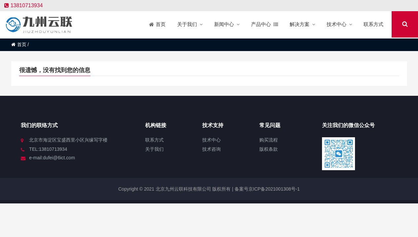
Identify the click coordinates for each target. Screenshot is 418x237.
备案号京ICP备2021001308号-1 (266, 189)
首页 (18, 44)
